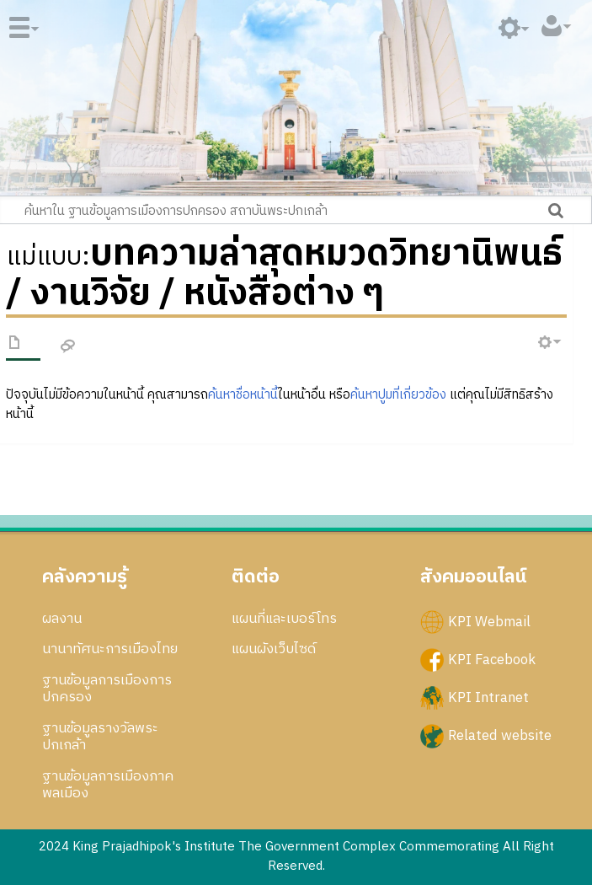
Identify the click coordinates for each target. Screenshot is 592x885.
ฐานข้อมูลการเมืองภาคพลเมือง (107, 784)
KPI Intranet (488, 697)
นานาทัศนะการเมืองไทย (110, 649)
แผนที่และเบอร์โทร (284, 618)
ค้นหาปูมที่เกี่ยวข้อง (398, 394)
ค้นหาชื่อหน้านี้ (243, 394)
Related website (500, 736)
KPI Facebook (492, 659)
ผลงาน (62, 618)
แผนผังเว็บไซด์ (274, 649)
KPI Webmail (489, 621)
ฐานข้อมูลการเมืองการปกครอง (107, 688)
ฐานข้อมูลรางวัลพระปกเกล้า (100, 736)
